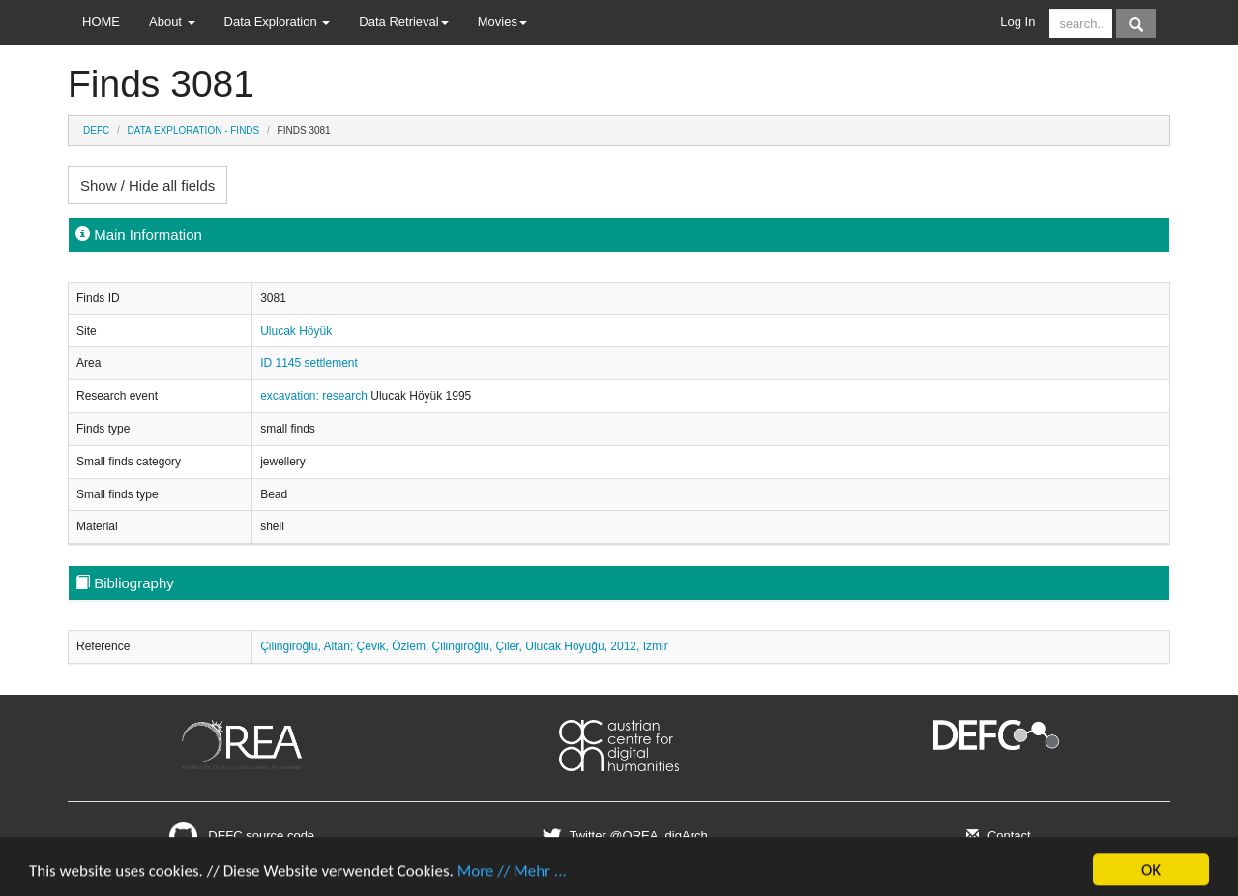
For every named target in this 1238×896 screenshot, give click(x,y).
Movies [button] (502, 22)
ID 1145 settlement (309, 363)
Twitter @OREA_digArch (622, 835)
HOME (101, 22)
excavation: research (315, 396)
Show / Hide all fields (147, 185)
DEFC (96, 130)
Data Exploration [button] (277, 22)
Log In (1017, 22)
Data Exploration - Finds (194, 130)
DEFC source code (241, 835)
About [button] (172, 22)
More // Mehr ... (512, 877)
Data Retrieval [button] (403, 22)
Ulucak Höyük (296, 331)
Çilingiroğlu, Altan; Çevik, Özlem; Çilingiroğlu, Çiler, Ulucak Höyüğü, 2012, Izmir (464, 646)
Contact (995, 835)
